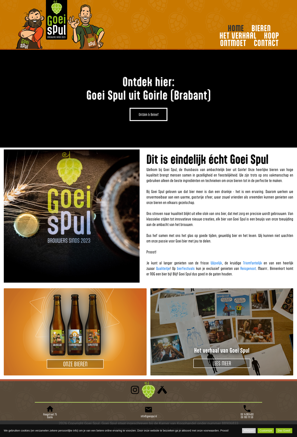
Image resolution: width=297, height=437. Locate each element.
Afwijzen (249, 430)
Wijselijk (216, 263)
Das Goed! (284, 430)
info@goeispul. (147, 416)
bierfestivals (186, 268)
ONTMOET (233, 43)
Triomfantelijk (252, 263)
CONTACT (266, 43)
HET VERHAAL (238, 35)
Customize (265, 430)
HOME (236, 28)
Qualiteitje (163, 268)
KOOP (271, 35)
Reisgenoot (248, 268)
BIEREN (261, 28)
